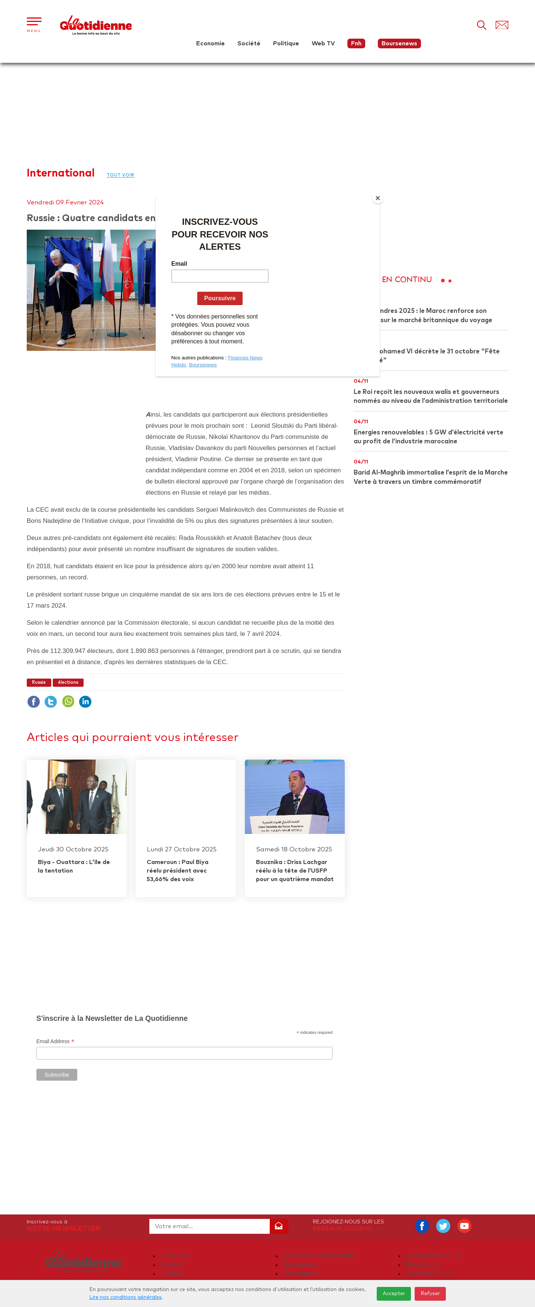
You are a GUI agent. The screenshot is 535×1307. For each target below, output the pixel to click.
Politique (286, 43)
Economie (210, 43)
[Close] (377, 198)
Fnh (356, 43)
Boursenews (399, 43)
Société (248, 43)
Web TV (323, 43)
